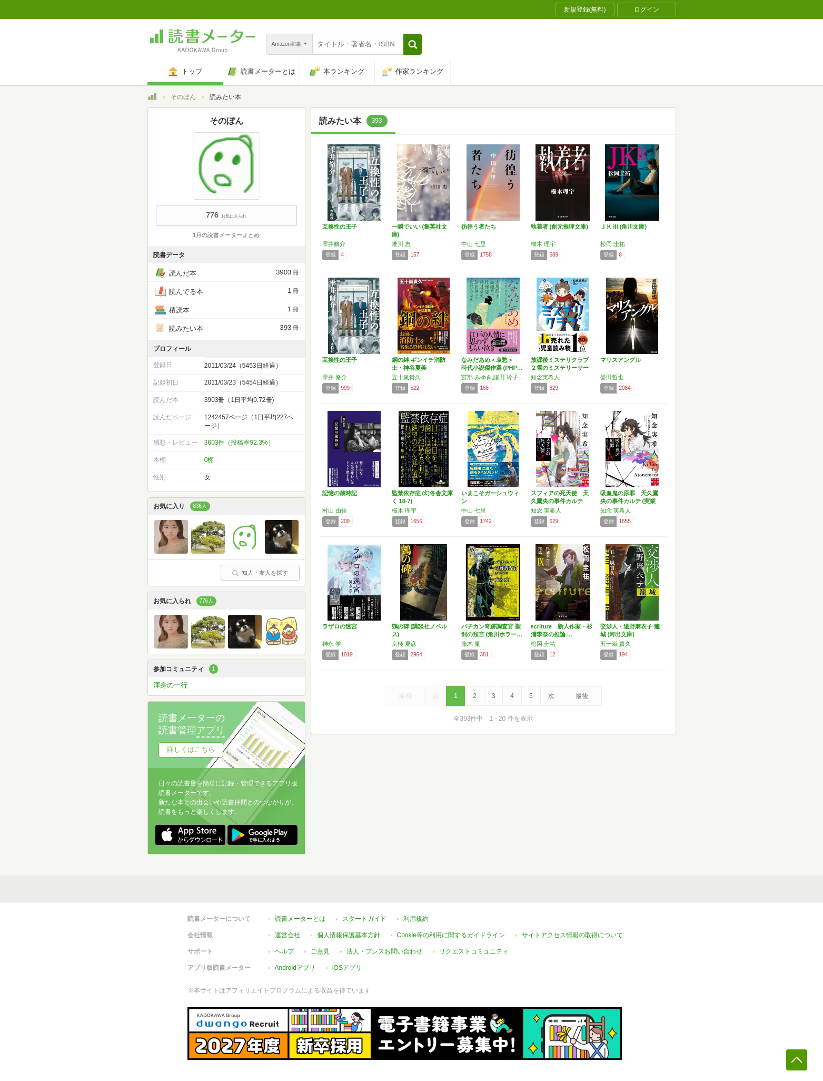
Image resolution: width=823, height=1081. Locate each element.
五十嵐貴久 (406, 377)
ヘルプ (284, 946)
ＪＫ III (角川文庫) (623, 226)
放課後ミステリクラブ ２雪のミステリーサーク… (562, 368)
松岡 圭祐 (612, 244)
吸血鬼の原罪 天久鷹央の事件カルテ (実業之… (629, 501)
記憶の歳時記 (339, 493)
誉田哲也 (611, 377)
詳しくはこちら (191, 749)
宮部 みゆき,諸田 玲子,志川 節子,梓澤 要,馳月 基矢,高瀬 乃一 (493, 377)
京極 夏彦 (404, 644)
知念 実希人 (546, 510)
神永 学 (331, 644)
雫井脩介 (333, 244)
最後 (582, 696)
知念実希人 (545, 377)
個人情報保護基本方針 (348, 930)
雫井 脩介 (334, 377)
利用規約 (416, 913)
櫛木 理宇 (543, 244)
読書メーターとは (300, 913)
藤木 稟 (470, 644)
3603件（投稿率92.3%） (239, 442)
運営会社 (287, 930)
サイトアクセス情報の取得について (572, 930)
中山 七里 (473, 244)
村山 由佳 (334, 510)
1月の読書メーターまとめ (226, 235)
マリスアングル (620, 360)
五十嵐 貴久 (615, 644)
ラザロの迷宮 (339, 626)
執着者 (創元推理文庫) (559, 226)
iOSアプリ (347, 962)
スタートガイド (364, 913)
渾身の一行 (170, 685)
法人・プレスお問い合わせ (384, 946)
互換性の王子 (339, 226)
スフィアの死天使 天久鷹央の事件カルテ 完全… (560, 501)
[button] (412, 44)
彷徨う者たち (478, 226)
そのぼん (183, 97)
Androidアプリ (295, 962)
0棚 (209, 460)
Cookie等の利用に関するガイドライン (451, 930)
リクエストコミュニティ (474, 946)
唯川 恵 (401, 244)
